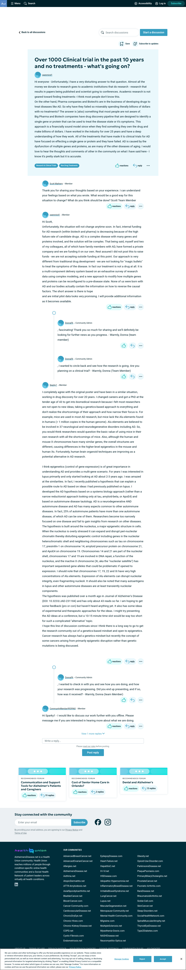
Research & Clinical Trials (46, 165)
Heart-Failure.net (108, 861)
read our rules (89, 746)
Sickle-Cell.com (145, 901)
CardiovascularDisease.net (77, 910)
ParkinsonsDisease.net (149, 866)
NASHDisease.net (109, 935)
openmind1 (47, 75)
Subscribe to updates (145, 44)
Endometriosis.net (72, 940)
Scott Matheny (56, 184)
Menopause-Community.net (114, 910)
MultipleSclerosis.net (111, 925)
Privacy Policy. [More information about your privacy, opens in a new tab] (75, 967)
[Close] (181, 959)
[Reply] (137, 165)
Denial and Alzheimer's (137, 782)
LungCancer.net (108, 896)
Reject (142, 959)
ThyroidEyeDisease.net (149, 925)
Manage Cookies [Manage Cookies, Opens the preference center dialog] (122, 959)
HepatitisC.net (107, 866)
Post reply (93, 752)
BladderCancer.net (72, 896)
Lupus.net (105, 901)
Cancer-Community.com (75, 906)
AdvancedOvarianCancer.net (78, 861)
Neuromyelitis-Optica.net (113, 940)
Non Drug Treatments (69, 165)
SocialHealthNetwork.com (150, 915)
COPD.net (68, 930)
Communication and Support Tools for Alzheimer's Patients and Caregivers (41, 786)
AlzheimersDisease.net (75, 871)
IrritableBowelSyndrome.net (114, 891)
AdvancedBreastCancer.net (77, 856)
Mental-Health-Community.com (116, 915)
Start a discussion (153, 32)
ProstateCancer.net (147, 881)
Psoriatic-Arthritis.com (149, 886)
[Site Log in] (160, 3)
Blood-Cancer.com (72, 901)
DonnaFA (69, 323)
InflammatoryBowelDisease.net (116, 886)
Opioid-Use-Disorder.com (150, 861)
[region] (93, 959)
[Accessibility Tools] (143, 3)
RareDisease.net (145, 891)
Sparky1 (53, 385)
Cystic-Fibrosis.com (73, 935)
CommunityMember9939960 (63, 708)
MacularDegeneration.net (113, 906)
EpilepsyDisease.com (111, 856)
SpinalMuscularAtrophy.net (151, 920)
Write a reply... (53, 740)
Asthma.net (69, 876)
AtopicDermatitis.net (74, 881)
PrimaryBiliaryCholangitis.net (152, 876)
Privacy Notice (71, 830)
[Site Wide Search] (29, 3)
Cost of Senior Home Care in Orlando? (90, 784)
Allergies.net (69, 866)
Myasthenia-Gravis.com (112, 930)
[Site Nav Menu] (15, 3)
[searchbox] (122, 32)
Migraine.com (107, 920)
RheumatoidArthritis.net (149, 896)
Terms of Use (21, 833)
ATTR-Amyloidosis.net (74, 886)
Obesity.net (143, 856)
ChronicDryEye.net (72, 915)
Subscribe (176, 3)
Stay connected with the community (43, 814)
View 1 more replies (93, 733)
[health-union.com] (30, 850)
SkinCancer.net (145, 906)
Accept (163, 959)
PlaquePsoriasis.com (148, 871)
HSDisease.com (108, 876)
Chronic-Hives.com (73, 920)
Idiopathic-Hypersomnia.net (114, 881)
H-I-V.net (104, 871)
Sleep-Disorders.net (147, 910)
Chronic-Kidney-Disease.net (77, 925)
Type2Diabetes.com (147, 930)
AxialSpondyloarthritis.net (76, 891)
